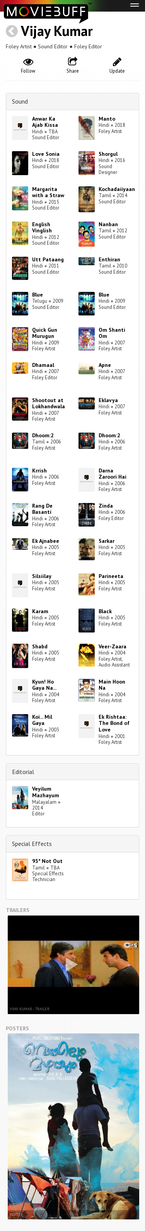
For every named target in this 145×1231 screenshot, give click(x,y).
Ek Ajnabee (45, 540)
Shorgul (108, 153)
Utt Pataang (48, 259)
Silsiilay (41, 576)
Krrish (39, 470)
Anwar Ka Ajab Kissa (45, 122)
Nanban (108, 224)
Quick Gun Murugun (44, 333)
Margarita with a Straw (48, 192)
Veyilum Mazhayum (45, 792)
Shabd (40, 646)
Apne (105, 364)
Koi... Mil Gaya (42, 720)
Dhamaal (43, 364)
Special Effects (32, 843)
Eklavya (108, 400)
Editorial (23, 772)
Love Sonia (46, 153)
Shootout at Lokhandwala (48, 403)
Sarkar (106, 540)
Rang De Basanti (42, 509)
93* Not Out (47, 861)
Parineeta (111, 576)
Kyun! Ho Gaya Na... (44, 685)
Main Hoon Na (112, 685)
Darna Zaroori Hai (112, 474)
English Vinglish (42, 227)
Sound (20, 101)
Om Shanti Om (112, 333)
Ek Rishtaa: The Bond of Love (114, 723)
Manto (107, 118)
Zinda (106, 505)
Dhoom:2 (43, 435)
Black (105, 611)
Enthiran (109, 259)
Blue (37, 294)
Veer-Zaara (112, 646)
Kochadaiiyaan (117, 189)
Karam (40, 611)
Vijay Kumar (57, 31)
